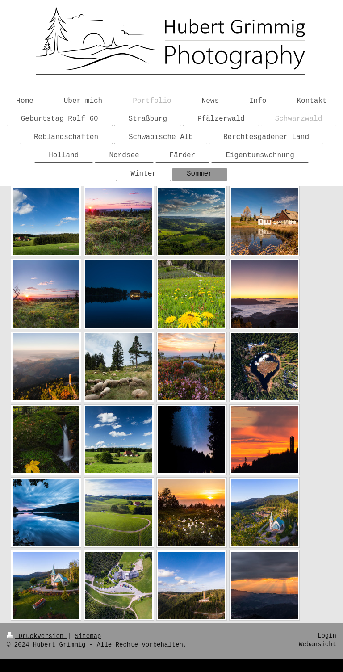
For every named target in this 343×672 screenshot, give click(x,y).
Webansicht (317, 644)
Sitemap (88, 636)
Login (327, 635)
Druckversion (37, 636)
